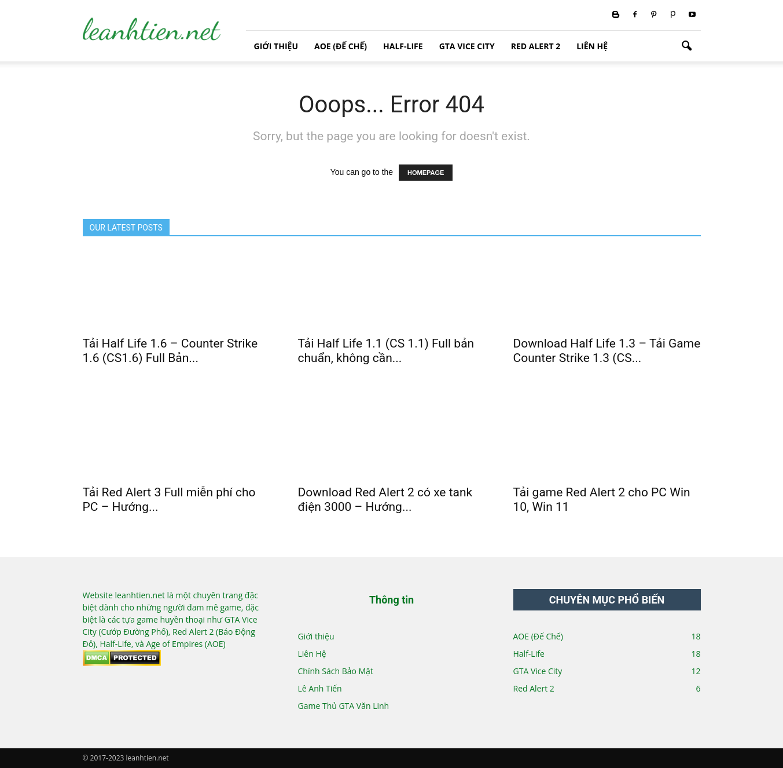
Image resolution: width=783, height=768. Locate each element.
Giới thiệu (276, 46)
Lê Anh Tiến (320, 688)
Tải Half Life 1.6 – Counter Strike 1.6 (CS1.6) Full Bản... (170, 351)
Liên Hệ (592, 46)
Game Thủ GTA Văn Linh (343, 705)
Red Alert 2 (535, 46)
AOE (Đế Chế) (340, 46)
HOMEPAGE (425, 172)
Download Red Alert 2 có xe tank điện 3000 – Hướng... (385, 499)
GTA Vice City (467, 46)
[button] (687, 46)
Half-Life (403, 46)
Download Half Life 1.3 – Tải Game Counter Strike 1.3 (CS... (607, 351)
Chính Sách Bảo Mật (335, 670)
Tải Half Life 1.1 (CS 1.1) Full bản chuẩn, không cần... (386, 351)
